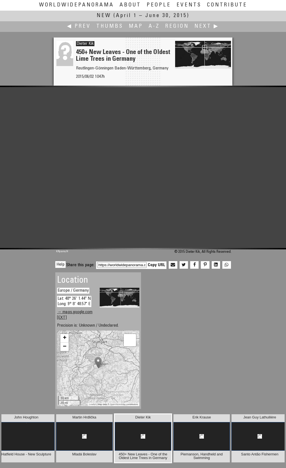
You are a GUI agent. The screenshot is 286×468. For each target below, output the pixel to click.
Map (136, 26)
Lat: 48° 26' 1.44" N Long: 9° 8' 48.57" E (74, 301)
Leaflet (92, 404)
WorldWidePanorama (76, 5)
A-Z (154, 26)
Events (189, 5)
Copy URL (156, 265)
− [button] (64, 347)
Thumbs (109, 26)
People (159, 5)
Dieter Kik (85, 43)
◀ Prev (79, 26)
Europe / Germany (73, 290)
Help (60, 264)
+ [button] (64, 338)
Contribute (227, 5)
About (130, 5)
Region (177, 26)
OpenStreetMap (118, 404)
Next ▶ (206, 26)
